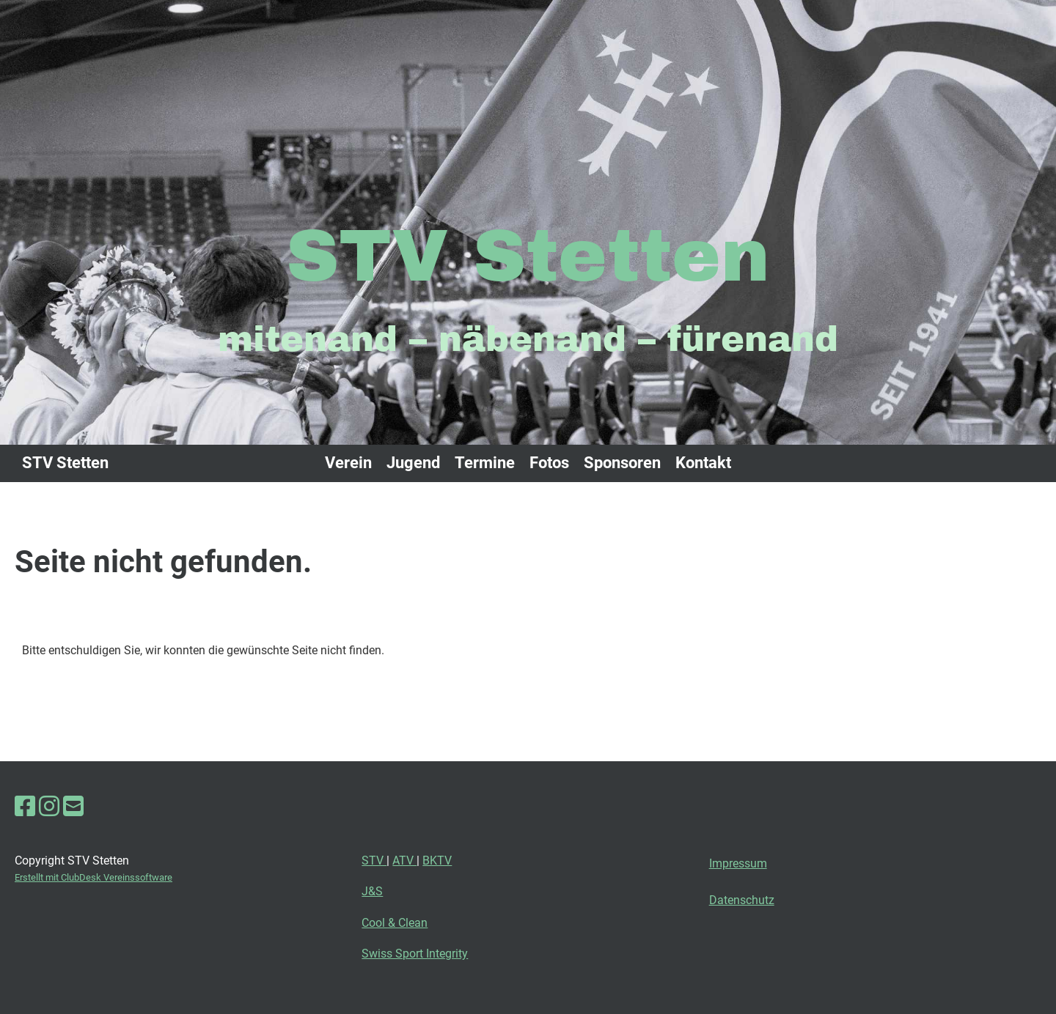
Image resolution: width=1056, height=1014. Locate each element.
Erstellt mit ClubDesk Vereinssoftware (93, 877)
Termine (485, 463)
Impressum (738, 863)
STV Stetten (65, 463)
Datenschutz (741, 900)
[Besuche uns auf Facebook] (25, 807)
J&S (372, 891)
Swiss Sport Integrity (415, 954)
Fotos (549, 463)
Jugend (413, 463)
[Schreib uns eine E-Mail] (73, 807)
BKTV (437, 860)
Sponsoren (622, 463)
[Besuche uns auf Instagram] (49, 807)
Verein (348, 463)
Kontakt (703, 463)
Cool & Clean (395, 923)
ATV (404, 860)
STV (374, 860)
